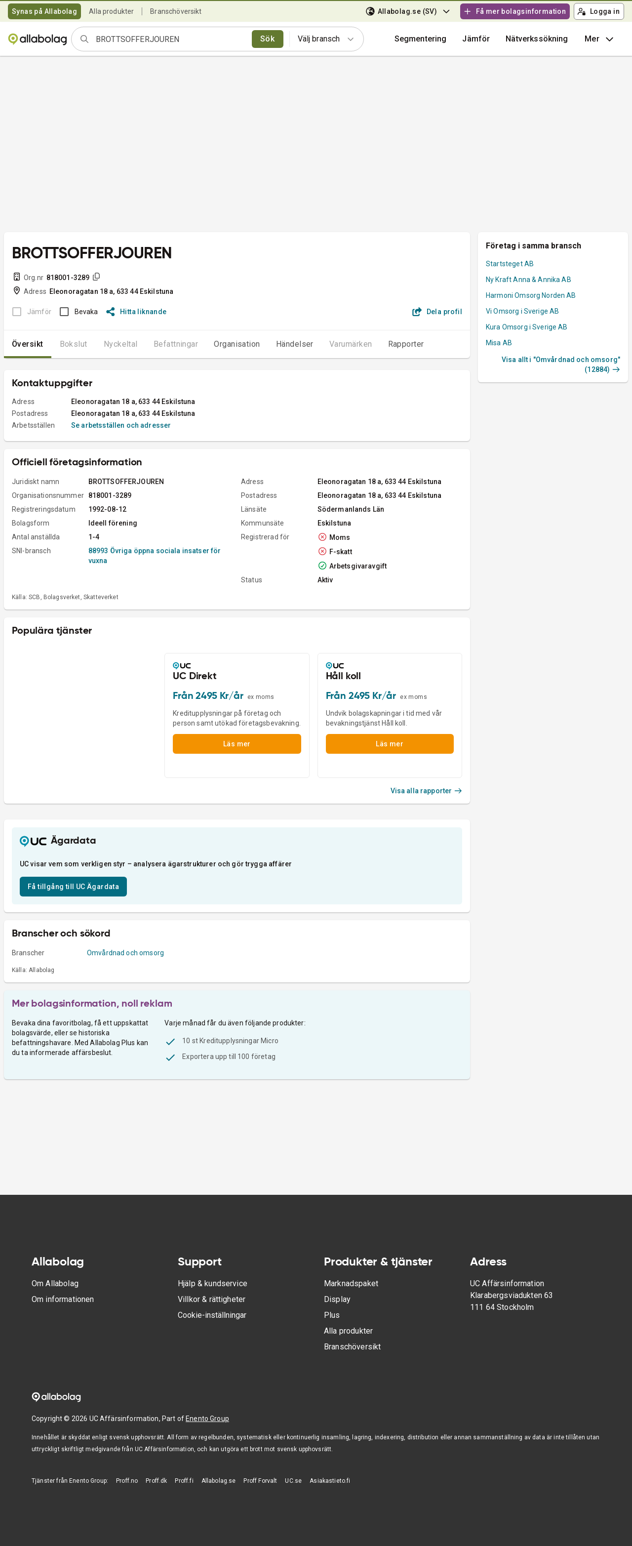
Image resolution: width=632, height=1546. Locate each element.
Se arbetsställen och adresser (121, 425)
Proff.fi (184, 1480)
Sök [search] (267, 38)
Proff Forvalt (260, 1480)
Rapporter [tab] (406, 344)
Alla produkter (111, 11)
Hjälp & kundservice (212, 1283)
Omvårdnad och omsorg (125, 953)
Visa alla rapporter (427, 791)
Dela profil (437, 311)
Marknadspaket (351, 1283)
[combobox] (170, 39)
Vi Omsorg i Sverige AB (522, 311)
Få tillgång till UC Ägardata (73, 887)
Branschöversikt (175, 11)
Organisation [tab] (237, 344)
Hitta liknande (136, 311)
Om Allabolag (55, 1283)
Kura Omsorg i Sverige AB (527, 327)
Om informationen (63, 1299)
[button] (476, 39)
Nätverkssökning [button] (537, 38)
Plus (332, 1315)
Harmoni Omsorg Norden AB (531, 295)
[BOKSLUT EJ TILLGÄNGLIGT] (28, 311)
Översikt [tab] (27, 344)
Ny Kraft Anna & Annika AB (528, 280)
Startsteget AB (510, 264)
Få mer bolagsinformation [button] (514, 11)
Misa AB (499, 343)
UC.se (293, 1480)
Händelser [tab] (295, 344)
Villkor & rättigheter (211, 1299)
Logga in (598, 11)
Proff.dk (156, 1480)
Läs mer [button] (237, 744)
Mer (600, 39)
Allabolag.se (218, 1480)
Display (337, 1299)
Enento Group (207, 1419)
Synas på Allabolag (44, 11)
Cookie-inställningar (212, 1315)
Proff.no (127, 1480)
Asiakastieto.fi (330, 1480)
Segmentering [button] (421, 38)
